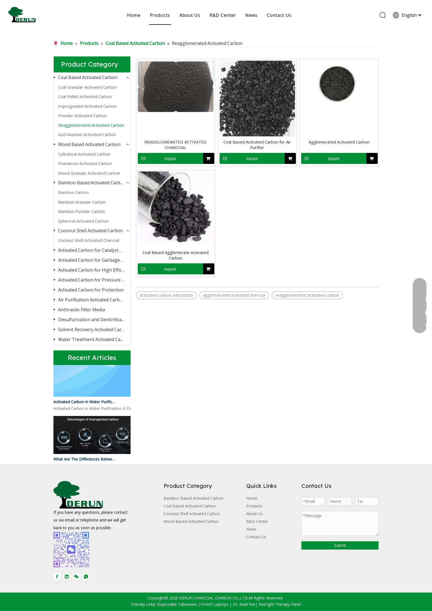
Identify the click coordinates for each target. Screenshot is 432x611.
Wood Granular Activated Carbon (89, 173)
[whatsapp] (86, 576)
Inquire (157, 158)
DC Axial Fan (244, 604)
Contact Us (279, 15)
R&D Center (222, 15)
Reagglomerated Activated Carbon (91, 125)
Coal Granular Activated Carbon (87, 87)
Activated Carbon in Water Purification (84, 402)
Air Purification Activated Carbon (91, 300)
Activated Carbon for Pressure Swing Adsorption (94, 280)
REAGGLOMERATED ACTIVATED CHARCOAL (175, 144)
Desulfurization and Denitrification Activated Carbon (94, 320)
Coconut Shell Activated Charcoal (88, 240)
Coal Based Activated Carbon (87, 77)
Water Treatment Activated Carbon (94, 339)
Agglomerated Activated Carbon (339, 142)
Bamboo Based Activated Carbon (92, 183)
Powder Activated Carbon (82, 115)
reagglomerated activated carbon (307, 295)
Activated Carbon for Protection (91, 290)
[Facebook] (57, 576)
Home (134, 15)
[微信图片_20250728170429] (71, 549)
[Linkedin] (66, 576)
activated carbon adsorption (166, 295)
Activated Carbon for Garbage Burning (94, 260)
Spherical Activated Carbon (83, 221)
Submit (340, 545)
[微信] (76, 576)
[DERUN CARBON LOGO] (78, 495)
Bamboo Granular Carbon (82, 202)
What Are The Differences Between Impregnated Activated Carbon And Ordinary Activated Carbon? (84, 460)
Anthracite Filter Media (81, 310)
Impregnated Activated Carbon (87, 106)
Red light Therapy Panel (280, 604)
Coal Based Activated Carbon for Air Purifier (257, 144)
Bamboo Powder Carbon (81, 211)
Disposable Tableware (177, 604)
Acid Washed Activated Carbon (87, 134)
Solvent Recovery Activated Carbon (94, 329)
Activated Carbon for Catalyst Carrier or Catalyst (94, 250)
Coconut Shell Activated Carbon (90, 231)
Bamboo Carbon (73, 192)
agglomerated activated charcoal (234, 295)
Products (160, 15)
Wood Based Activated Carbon (89, 144)
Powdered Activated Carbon (85, 163)
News (251, 15)
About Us (189, 15)
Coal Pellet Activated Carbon (85, 96)
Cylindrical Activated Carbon (84, 154)
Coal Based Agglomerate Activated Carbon (175, 255)
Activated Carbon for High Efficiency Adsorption (94, 270)
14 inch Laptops (214, 604)
